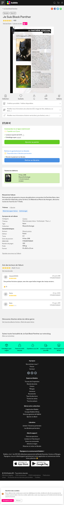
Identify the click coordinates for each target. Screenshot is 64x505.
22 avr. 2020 (56, 293)
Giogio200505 (13, 276)
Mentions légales (7, 475)
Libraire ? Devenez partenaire (32, 426)
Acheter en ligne (32, 444)
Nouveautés (32, 394)
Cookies (37, 477)
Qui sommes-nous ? (32, 364)
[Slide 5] (29, 91)
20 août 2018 (56, 276)
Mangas (32, 389)
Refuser (18, 500)
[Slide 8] (37, 91)
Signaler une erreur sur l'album (11, 253)
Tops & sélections (32, 396)
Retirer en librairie (32, 160)
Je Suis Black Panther (10, 9)
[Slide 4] (26, 91)
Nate (10, 303)
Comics (25, 219)
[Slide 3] (24, 91)
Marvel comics (27, 231)
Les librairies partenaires (32, 428)
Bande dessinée (32, 384)
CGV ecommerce (20, 475)
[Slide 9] (40, 91)
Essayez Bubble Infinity (32, 412)
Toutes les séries (32, 398)
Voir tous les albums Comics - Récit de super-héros (18, 322)
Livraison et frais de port (32, 439)
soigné (19, 137)
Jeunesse (32, 391)
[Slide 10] (43, 91)
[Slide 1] (18, 91)
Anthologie (40, 221)
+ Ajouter (12, 207)
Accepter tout (7, 500)
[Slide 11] (46, 91)
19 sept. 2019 (56, 303)
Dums (11, 293)
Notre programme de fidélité (32, 414)
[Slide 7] (35, 91)
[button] (13, 60)
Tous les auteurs (32, 401)
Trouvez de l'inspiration (32, 381)
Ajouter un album (32, 417)
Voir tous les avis (7, 271)
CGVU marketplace (34, 475)
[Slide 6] (32, 91)
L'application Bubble (32, 409)
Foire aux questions (32, 436)
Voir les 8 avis (7, 23)
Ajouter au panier (32, 142)
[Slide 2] (21, 91)
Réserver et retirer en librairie (32, 446)
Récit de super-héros (29, 221)
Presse (32, 366)
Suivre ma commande (32, 441)
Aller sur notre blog (8, 336)
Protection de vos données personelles (20, 477)
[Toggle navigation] (2, 2)
